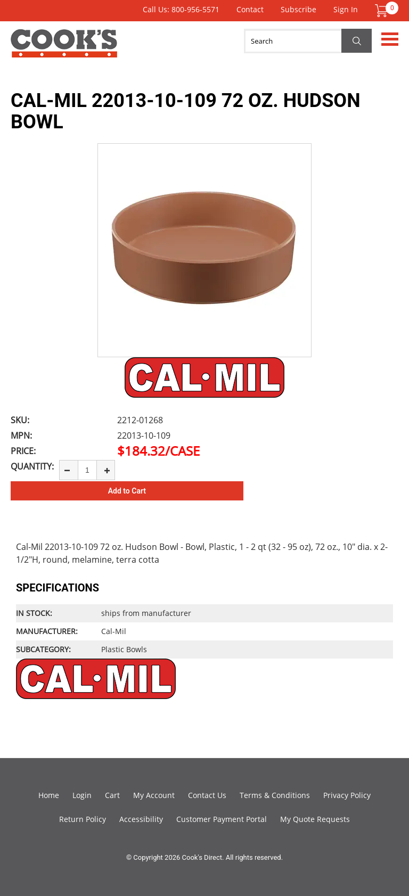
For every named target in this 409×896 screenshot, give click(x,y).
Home (48, 795)
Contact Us (207, 795)
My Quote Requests (315, 819)
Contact (250, 9)
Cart (112, 795)
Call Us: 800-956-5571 (181, 9)
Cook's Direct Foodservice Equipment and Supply (64, 49)
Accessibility (141, 819)
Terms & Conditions (275, 795)
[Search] (308, 41)
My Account (154, 795)
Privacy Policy (347, 795)
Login (82, 795)
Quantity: (32, 466)
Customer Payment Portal (221, 819)
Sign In (345, 9)
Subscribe (298, 9)
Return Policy (82, 819)
